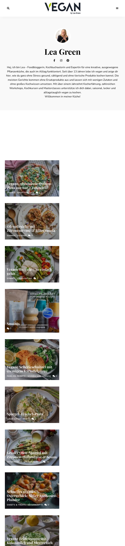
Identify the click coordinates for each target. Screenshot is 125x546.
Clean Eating (24, 235)
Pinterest (69, 60)
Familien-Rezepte (16, 283)
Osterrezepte (14, 326)
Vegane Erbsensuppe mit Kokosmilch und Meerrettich (30, 361)
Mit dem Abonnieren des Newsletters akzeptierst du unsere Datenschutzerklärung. (64, 476)
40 (46, 325)
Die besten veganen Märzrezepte (83, 371)
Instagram (62, 60)
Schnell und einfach (39, 283)
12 (39, 192)
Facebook (56, 60)
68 (88, 392)
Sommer (11, 192)
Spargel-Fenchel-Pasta (86, 287)
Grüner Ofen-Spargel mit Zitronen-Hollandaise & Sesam (32, 318)
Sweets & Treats (77, 335)
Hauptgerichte (25, 192)
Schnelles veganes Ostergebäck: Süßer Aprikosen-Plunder (93, 326)
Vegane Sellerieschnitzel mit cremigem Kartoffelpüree (29, 275)
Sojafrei (83, 199)
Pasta (87, 292)
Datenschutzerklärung (71, 500)
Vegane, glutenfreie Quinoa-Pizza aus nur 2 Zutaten (29, 185)
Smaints (74, 244)
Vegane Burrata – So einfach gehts (29, 228)
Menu (117, 8)
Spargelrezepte (32, 326)
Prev (27, 392)
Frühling (37, 369)
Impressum (46, 500)
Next (97, 392)
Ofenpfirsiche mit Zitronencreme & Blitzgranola (92, 192)
